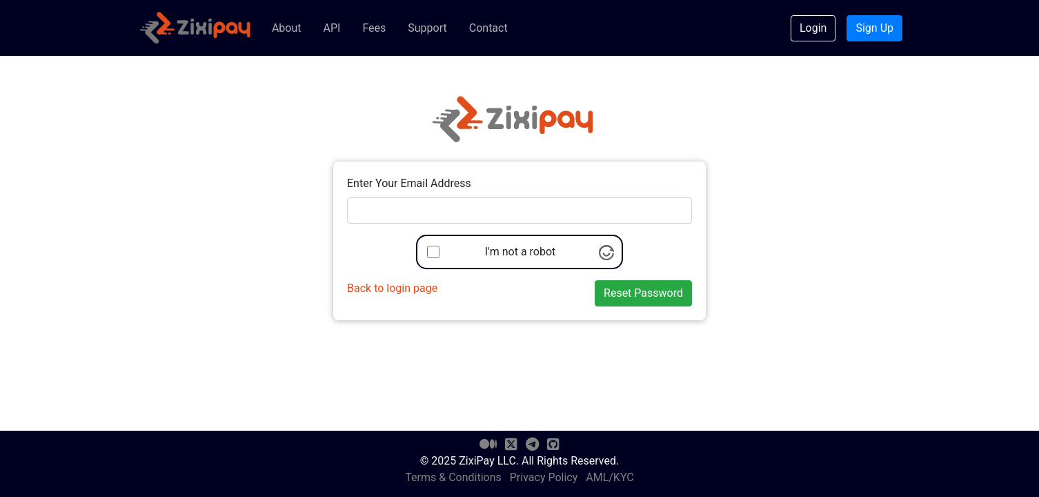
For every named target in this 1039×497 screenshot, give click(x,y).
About (286, 28)
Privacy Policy (544, 477)
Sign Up (874, 28)
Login (813, 28)
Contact (488, 28)
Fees (374, 28)
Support (427, 28)
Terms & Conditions (453, 477)
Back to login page (392, 288)
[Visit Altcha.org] (606, 251)
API (331, 28)
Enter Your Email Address (409, 183)
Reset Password (643, 293)
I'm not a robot (520, 251)
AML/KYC (609, 477)
